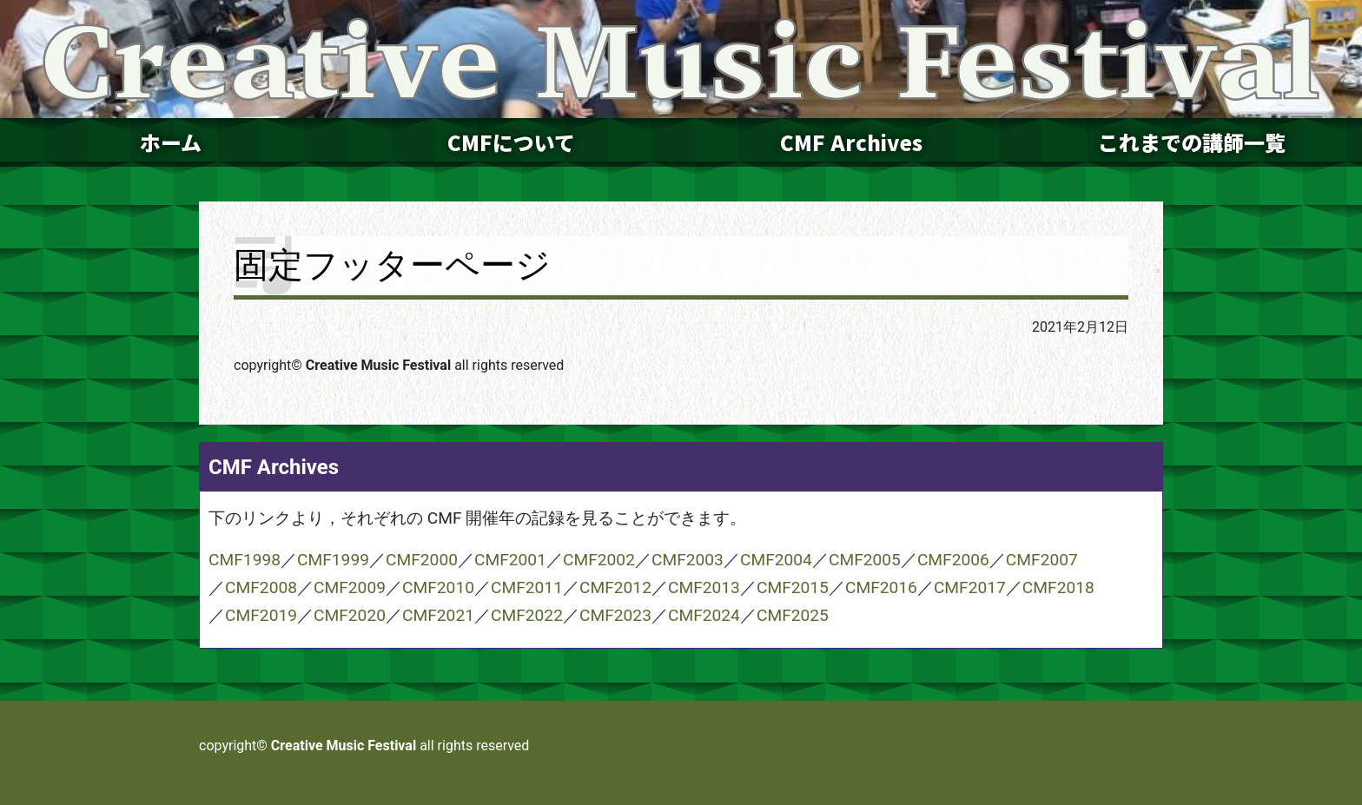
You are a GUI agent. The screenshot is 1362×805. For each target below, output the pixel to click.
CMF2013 (704, 587)
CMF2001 (510, 560)
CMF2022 (527, 615)
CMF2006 (953, 560)
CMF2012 (615, 587)
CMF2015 (793, 587)
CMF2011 (527, 587)
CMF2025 (793, 615)
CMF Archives (851, 142)
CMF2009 (350, 587)
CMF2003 (687, 560)
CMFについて (511, 142)
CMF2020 (350, 615)
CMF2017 (970, 587)
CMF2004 (776, 560)
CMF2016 (881, 587)
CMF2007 (1042, 560)
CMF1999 (333, 560)
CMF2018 (1058, 587)
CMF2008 (261, 587)
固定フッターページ (392, 265)
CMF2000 (422, 560)
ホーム (171, 142)
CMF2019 (261, 615)
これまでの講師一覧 (1192, 142)
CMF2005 (865, 560)
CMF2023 (615, 615)
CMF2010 (438, 587)
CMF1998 (244, 560)
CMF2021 (438, 615)
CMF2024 (704, 615)
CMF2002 (599, 560)
